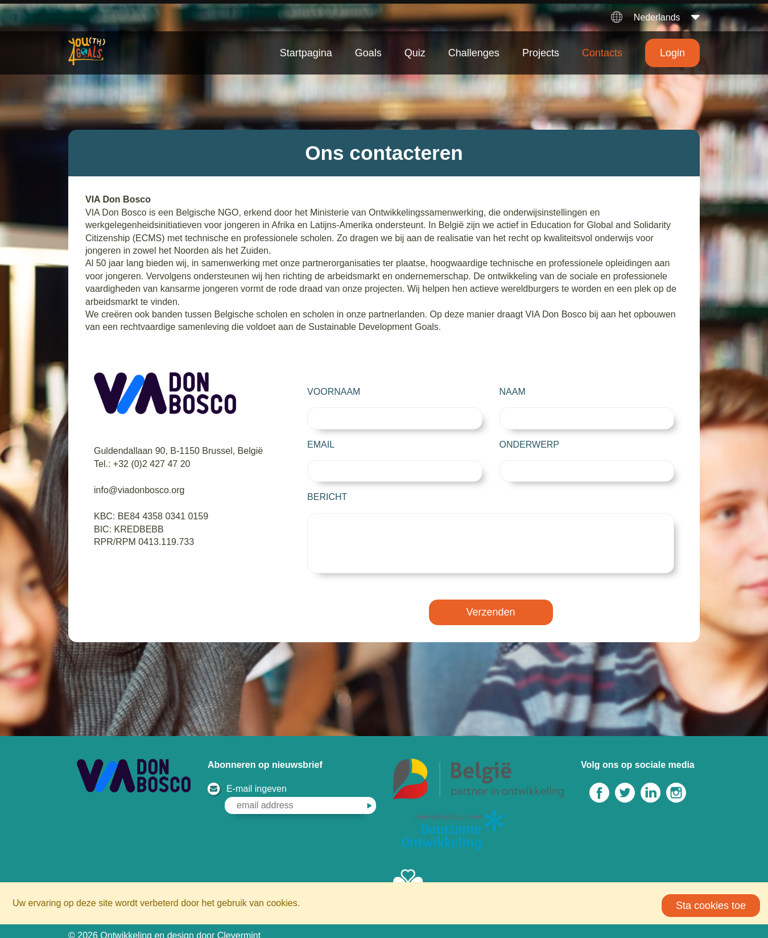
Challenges (473, 53)
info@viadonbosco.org (139, 490)
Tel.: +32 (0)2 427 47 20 (142, 464)
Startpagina (306, 53)
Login (672, 53)
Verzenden (490, 622)
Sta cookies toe (711, 905)
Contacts (602, 53)
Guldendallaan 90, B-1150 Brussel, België (178, 451)
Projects (540, 53)
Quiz (415, 53)
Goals (368, 53)
